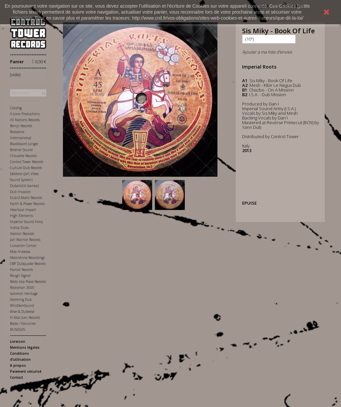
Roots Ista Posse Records (28, 281)
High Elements (21, 215)
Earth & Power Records (27, 203)
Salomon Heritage (24, 293)
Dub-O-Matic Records (26, 197)
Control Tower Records (26, 161)
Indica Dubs (19, 227)
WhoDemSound (22, 305)
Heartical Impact (23, 209)
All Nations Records (25, 119)
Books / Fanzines (23, 323)
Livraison (17, 341)
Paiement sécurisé (25, 371)
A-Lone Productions (25, 113)
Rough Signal (20, 275)
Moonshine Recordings (27, 257)
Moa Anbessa (20, 251)
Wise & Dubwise (22, 311)
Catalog (16, 107)
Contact (16, 377)
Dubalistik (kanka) (24, 185)
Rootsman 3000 (22, 287)
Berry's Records (21, 125)
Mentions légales (25, 347)
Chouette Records (23, 155)
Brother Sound (21, 149)
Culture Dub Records (26, 167)
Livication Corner (23, 245)
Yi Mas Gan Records (25, 317)
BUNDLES (17, 329)
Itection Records (22, 233)
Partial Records (21, 269)
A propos (18, 365)
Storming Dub (21, 299)
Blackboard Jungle (24, 143)
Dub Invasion (20, 191)
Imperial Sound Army (26, 221)
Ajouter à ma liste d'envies (267, 52)
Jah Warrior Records (25, 239)
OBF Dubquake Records (28, 263)
